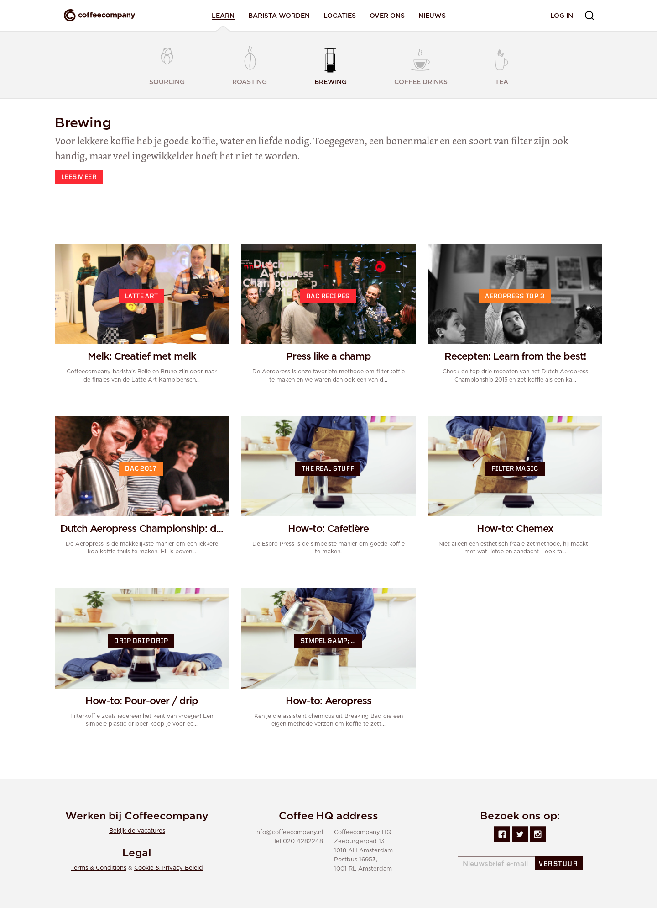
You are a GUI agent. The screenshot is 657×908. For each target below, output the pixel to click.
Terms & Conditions (98, 868)
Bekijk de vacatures (137, 831)
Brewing (330, 64)
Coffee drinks (421, 64)
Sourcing (167, 65)
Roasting (249, 64)
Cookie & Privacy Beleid (168, 868)
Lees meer (79, 177)
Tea (501, 64)
